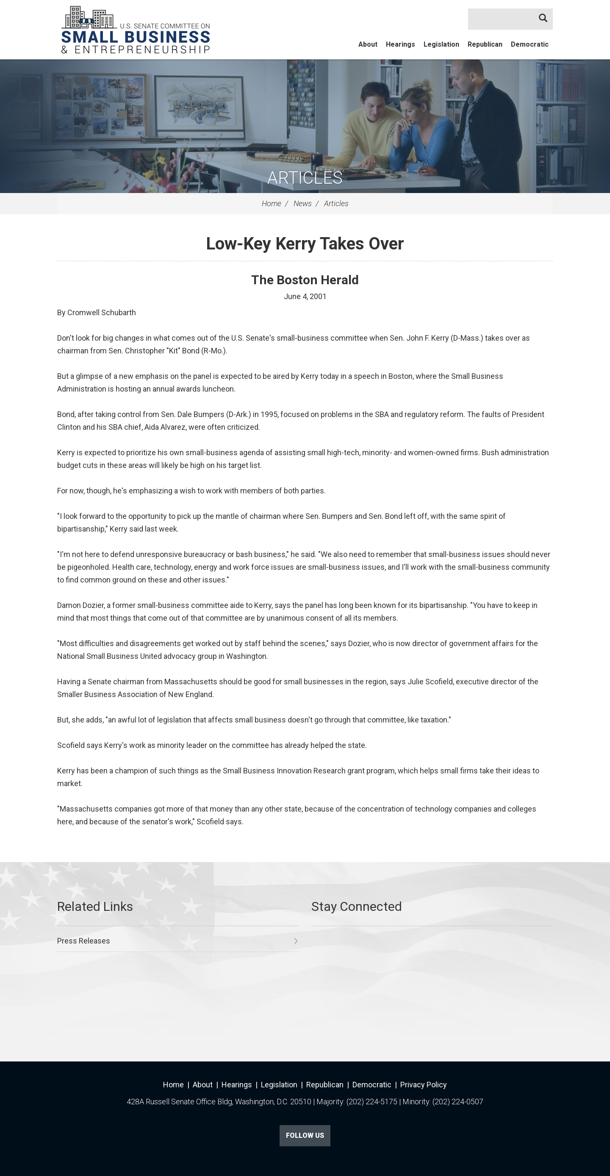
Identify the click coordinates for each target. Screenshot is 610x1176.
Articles (305, 178)
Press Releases (83, 940)
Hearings (400, 44)
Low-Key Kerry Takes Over (305, 244)
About (367, 44)
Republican (485, 44)
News (303, 203)
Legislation (441, 44)
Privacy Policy (423, 1084)
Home (271, 203)
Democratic (530, 44)
